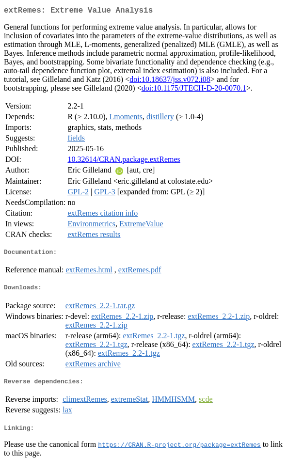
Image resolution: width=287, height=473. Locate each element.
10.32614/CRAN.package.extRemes (123, 161)
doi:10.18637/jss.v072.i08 (169, 81)
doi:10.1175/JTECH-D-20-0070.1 (194, 90)
